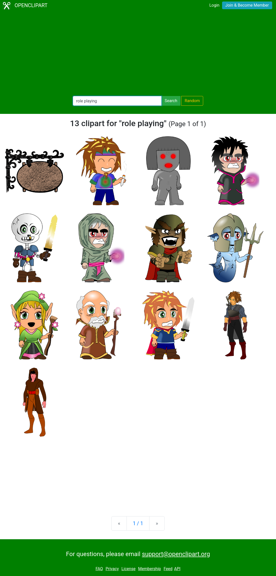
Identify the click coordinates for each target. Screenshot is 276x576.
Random (192, 100)
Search (171, 100)
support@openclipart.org (176, 554)
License (128, 568)
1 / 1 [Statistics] (138, 523)
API (177, 568)
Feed (168, 568)
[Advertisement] (138, 53)
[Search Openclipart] (117, 101)
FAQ (99, 568)
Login (214, 5)
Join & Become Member (247, 5)
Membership (149, 568)
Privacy (112, 568)
